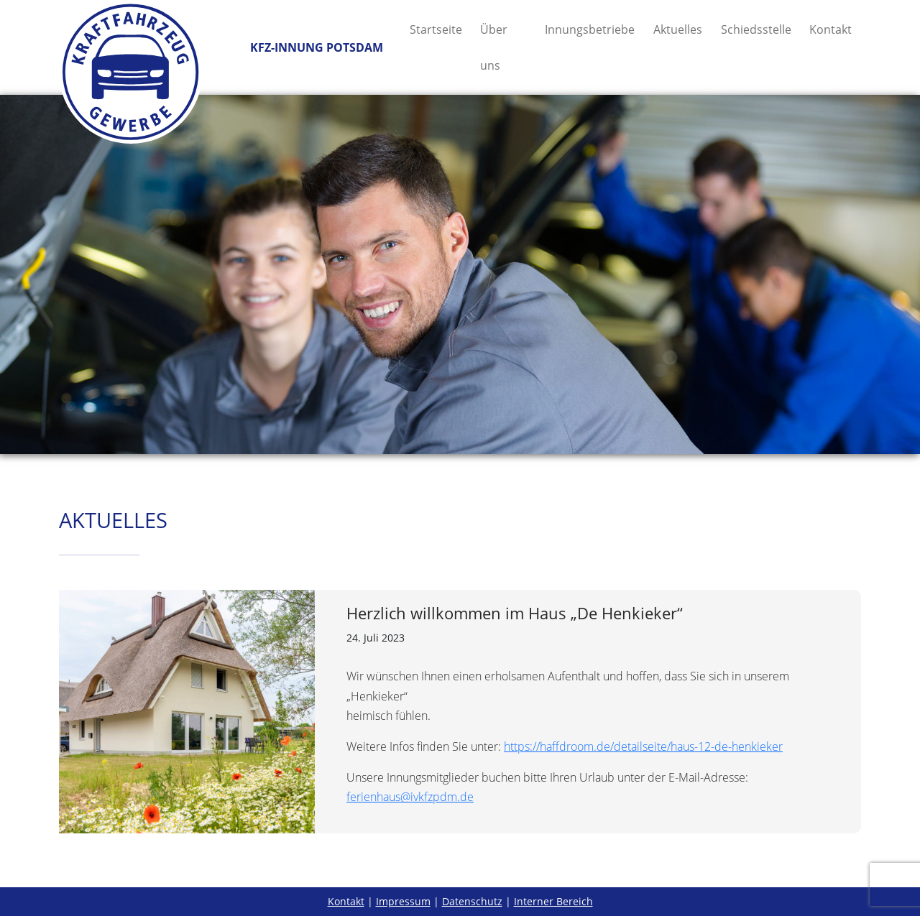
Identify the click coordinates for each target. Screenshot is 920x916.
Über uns (493, 47)
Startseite (436, 29)
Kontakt (830, 29)
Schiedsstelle (756, 29)
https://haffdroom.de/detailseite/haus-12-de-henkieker (643, 746)
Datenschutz (472, 901)
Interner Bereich (553, 901)
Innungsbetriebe (590, 29)
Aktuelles (677, 29)
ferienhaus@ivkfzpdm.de (410, 797)
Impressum (403, 901)
